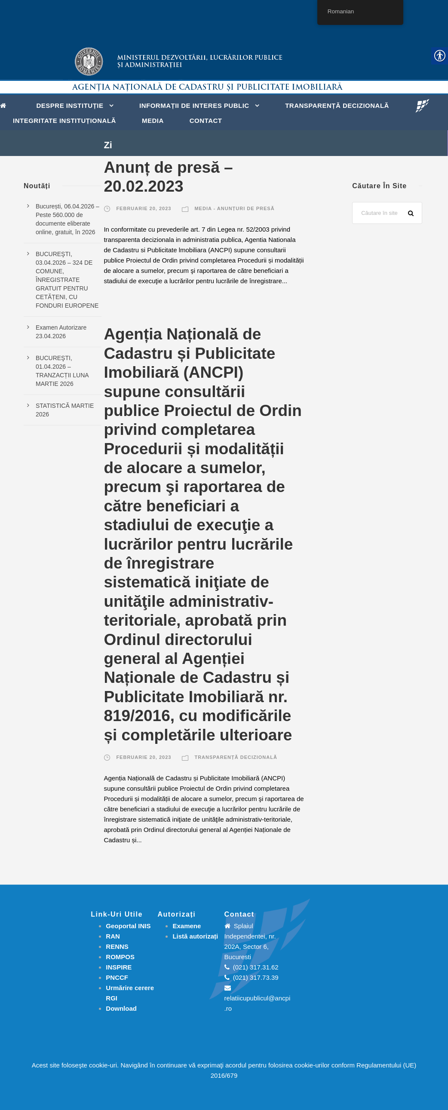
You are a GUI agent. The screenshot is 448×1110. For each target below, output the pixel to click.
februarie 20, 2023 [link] (143, 208)
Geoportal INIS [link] (128, 926)
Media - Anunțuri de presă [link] (234, 208)
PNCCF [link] (117, 977)
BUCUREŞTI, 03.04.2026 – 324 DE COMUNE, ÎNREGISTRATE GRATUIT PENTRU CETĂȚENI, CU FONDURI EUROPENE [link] (67, 280)
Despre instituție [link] (70, 105)
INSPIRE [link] (119, 967)
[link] (5, 104)
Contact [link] (206, 120)
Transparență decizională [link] (337, 105)
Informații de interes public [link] (194, 105)
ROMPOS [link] (120, 956)
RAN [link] (113, 936)
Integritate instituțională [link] (64, 120)
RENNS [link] (117, 946)
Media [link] (153, 120)
